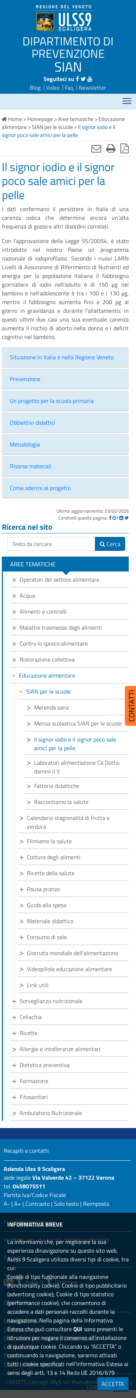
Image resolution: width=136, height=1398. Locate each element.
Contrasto (37, 1203)
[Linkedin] (121, 517)
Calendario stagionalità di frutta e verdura (68, 822)
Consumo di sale (47, 937)
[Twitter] (126, 517)
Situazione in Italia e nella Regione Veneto (62, 357)
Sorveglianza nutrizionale (51, 1001)
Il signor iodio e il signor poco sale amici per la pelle (75, 743)
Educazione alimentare (47, 675)
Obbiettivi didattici (32, 422)
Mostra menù (127, 99)
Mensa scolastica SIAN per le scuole (78, 723)
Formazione (34, 1080)
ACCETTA (113, 1383)
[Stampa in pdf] (124, 148)
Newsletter (92, 87)
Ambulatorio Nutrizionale (51, 1112)
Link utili (38, 985)
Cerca (110, 544)
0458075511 (29, 1186)
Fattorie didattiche (56, 785)
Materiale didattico (50, 921)
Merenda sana (51, 707)
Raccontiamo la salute (61, 801)
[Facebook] (110, 517)
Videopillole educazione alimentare (69, 969)
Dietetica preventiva (45, 1064)
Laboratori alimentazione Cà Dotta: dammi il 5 (77, 767)
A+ (17, 1203)
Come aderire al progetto (40, 488)
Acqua (27, 595)
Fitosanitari (34, 1096)
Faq (69, 87)
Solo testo (66, 1203)
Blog (35, 87)
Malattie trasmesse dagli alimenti (61, 627)
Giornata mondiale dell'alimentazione (72, 953)
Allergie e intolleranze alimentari (60, 1049)
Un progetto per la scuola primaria (52, 400)
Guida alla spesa (46, 905)
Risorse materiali (30, 466)
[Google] (115, 517)
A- (7, 1203)
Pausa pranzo (43, 889)
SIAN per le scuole (48, 691)
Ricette (28, 1033)
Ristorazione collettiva (47, 659)
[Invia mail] (96, 148)
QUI (77, 1329)
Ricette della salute (50, 873)
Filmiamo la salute (49, 841)
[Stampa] (110, 148)
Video (52, 87)
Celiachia (31, 1017)
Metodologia (25, 444)
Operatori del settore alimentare (59, 579)
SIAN (68, 66)
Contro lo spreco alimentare (54, 643)
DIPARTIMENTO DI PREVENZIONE (68, 47)
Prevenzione (25, 379)
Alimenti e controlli (43, 611)
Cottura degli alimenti (54, 857)
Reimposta (96, 1203)
